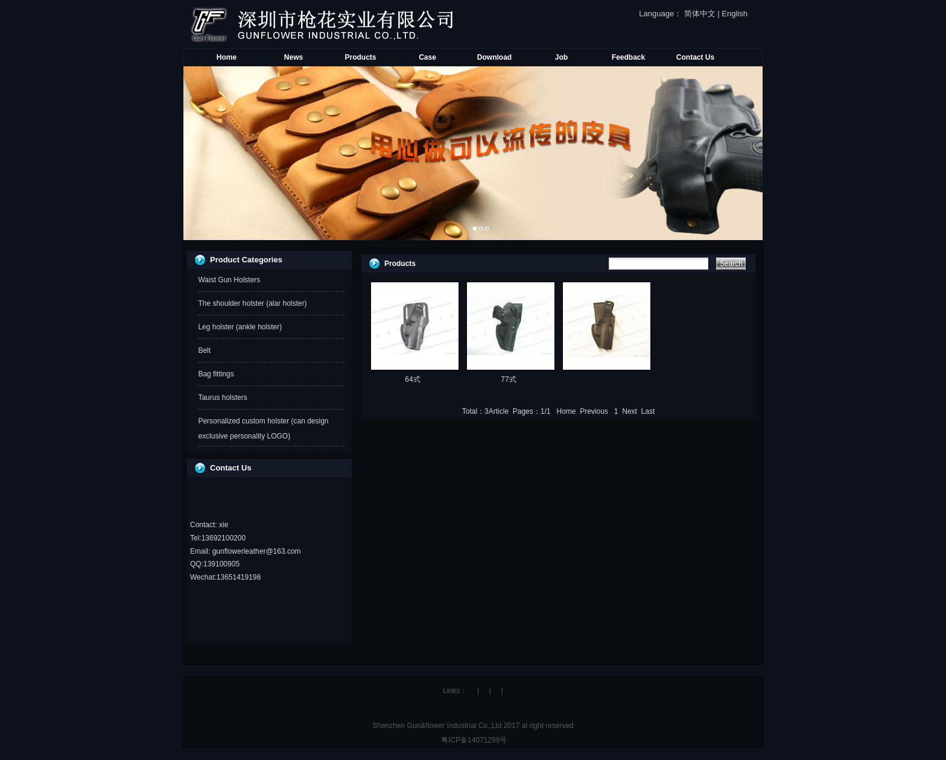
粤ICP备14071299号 (473, 740)
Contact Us (695, 57)
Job (561, 57)
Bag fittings (215, 374)
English (735, 13)
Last (648, 411)
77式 (508, 379)
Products (360, 57)
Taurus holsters (222, 397)
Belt (204, 350)
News (293, 57)
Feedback (628, 57)
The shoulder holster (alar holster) (252, 303)
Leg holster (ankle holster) (240, 327)
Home (227, 57)
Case (427, 57)
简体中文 (700, 13)
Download (494, 57)
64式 (412, 379)
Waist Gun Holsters (229, 280)
